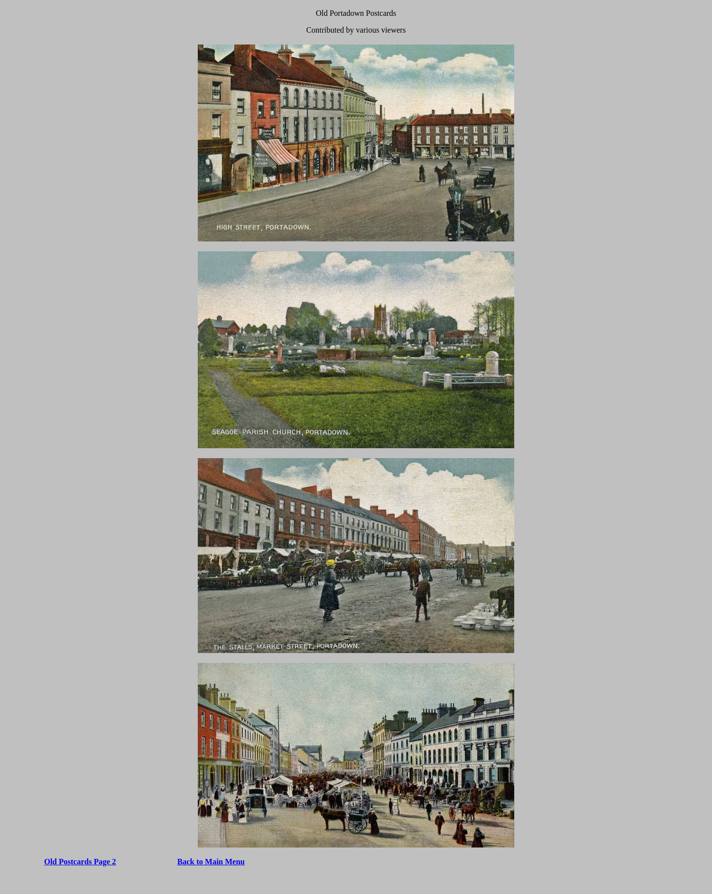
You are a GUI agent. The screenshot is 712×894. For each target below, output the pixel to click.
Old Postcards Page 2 (80, 861)
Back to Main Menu (211, 861)
